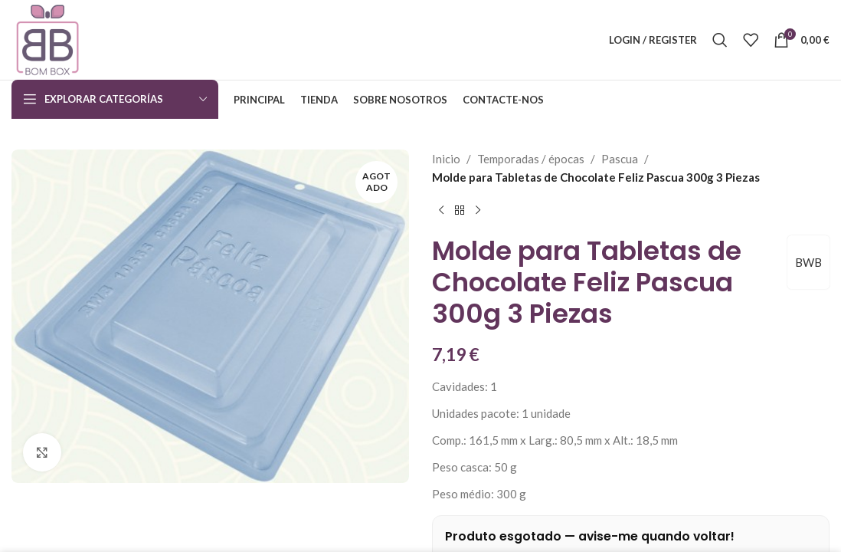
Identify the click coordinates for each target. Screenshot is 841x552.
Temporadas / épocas (530, 159)
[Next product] (478, 211)
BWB (808, 262)
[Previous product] (441, 211)
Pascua (619, 159)
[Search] (720, 40)
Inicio (446, 159)
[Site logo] (47, 38)
